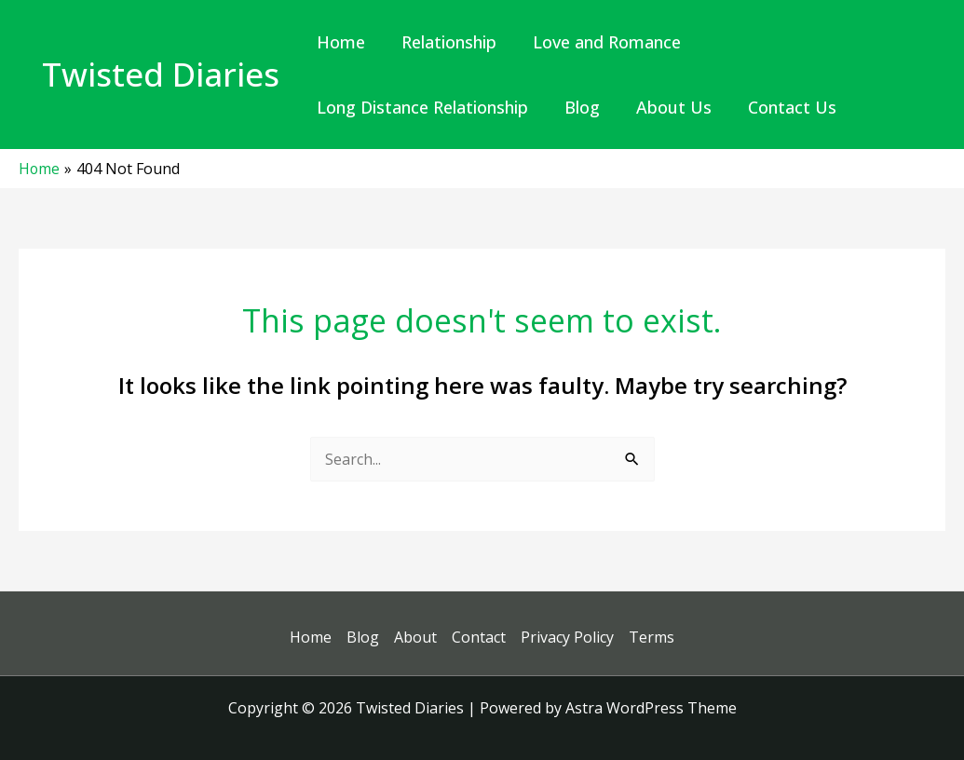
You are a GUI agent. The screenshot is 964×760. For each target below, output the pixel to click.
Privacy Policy (567, 637)
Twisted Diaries (160, 74)
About (415, 637)
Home (311, 637)
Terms (651, 637)
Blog (362, 637)
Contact (479, 637)
